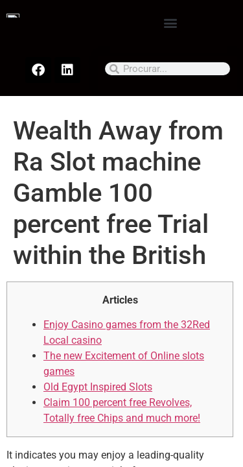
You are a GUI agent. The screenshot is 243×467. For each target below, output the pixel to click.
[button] (170, 22)
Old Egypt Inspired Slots (97, 387)
